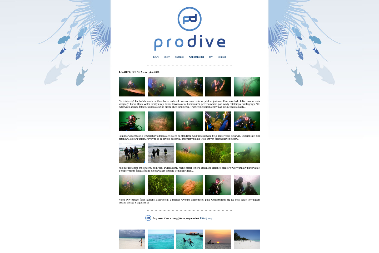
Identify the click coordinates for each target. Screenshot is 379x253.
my (211, 56)
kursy (167, 56)
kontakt (222, 56)
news (156, 56)
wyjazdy (179, 56)
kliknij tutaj (206, 218)
